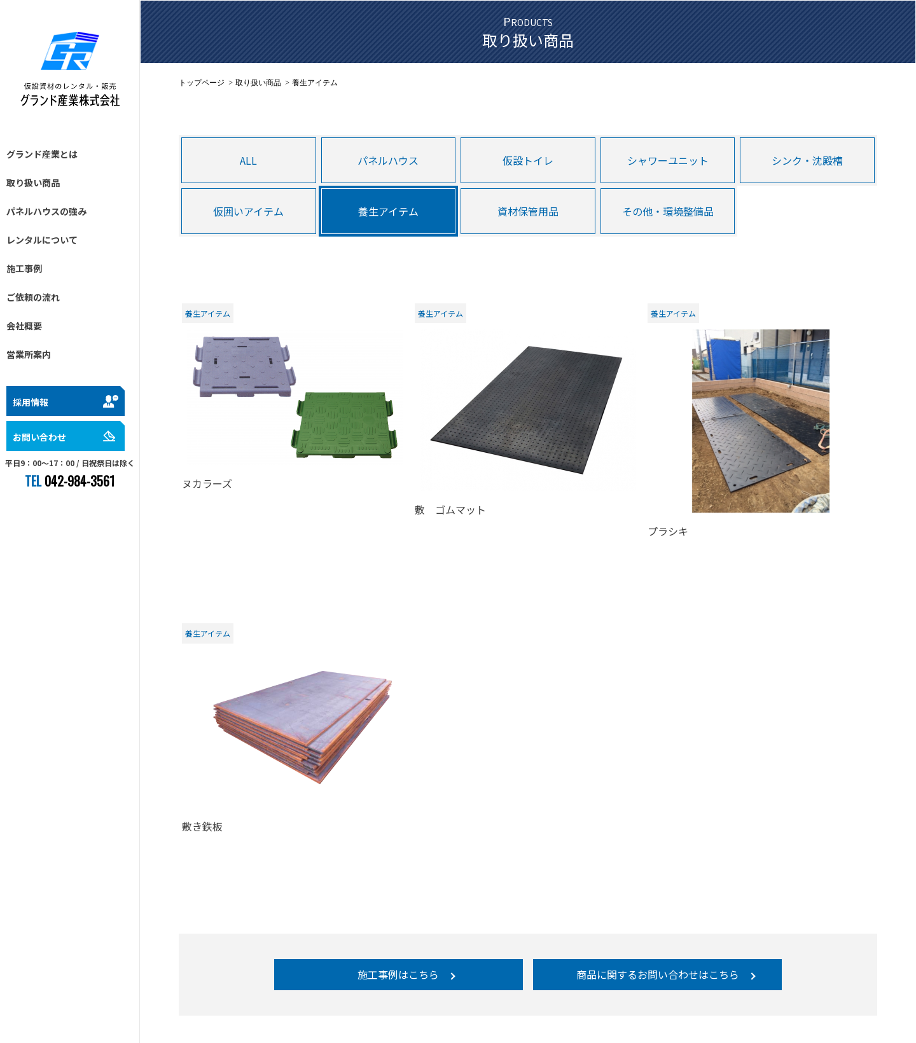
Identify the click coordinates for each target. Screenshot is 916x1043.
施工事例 (24, 268)
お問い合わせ (39, 437)
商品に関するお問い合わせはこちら (657, 974)
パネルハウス (388, 160)
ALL (248, 160)
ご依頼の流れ (33, 297)
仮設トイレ (528, 160)
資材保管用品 (528, 211)
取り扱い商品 (33, 182)
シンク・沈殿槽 (807, 160)
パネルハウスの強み (46, 211)
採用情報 (30, 402)
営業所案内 (28, 354)
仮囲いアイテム (248, 211)
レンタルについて (42, 239)
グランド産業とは (42, 154)
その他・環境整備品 (668, 211)
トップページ (202, 82)
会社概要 (24, 325)
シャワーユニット (668, 160)
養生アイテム (388, 211)
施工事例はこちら (398, 974)
